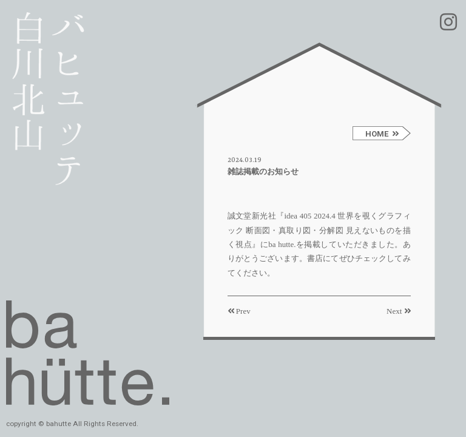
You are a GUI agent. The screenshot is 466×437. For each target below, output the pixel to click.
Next (399, 311)
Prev (239, 311)
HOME (382, 133)
